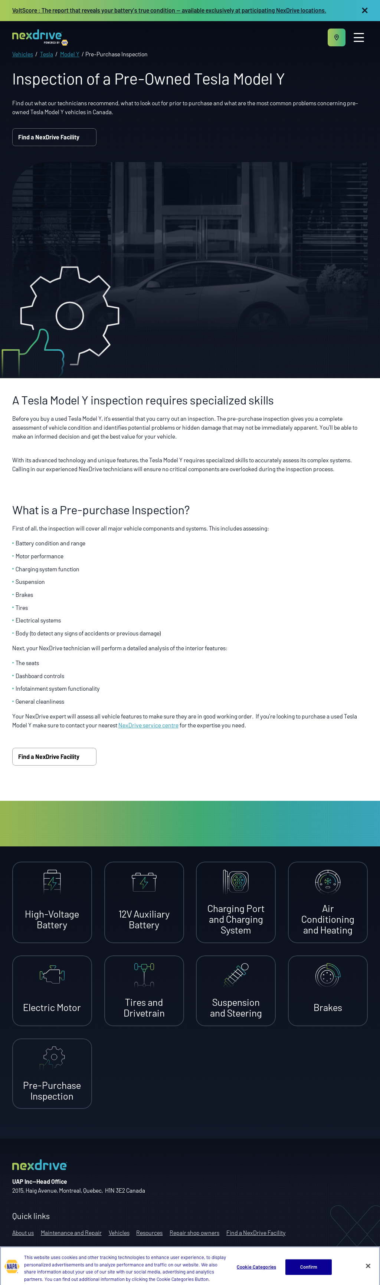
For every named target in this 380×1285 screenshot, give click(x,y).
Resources (149, 1232)
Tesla (46, 53)
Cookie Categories (256, 1272)
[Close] (368, 1271)
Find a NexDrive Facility (54, 137)
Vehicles (22, 53)
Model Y (69, 53)
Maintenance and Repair (71, 1232)
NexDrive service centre (148, 725)
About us (23, 1232)
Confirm (309, 1272)
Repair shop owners (194, 1232)
